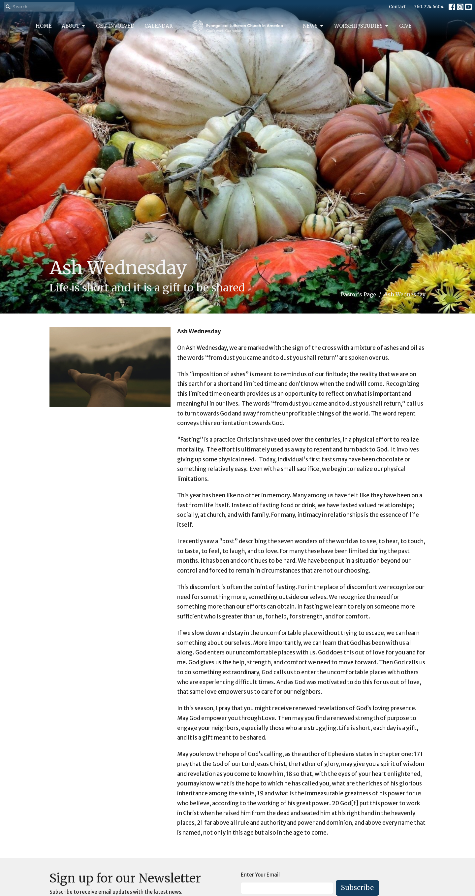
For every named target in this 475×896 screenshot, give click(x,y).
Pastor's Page (358, 294)
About (74, 26)
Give (405, 26)
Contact (397, 7)
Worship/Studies (361, 26)
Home (44, 26)
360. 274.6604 (429, 7)
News (313, 26)
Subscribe (357, 887)
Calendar (158, 26)
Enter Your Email (260, 875)
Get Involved (115, 26)
